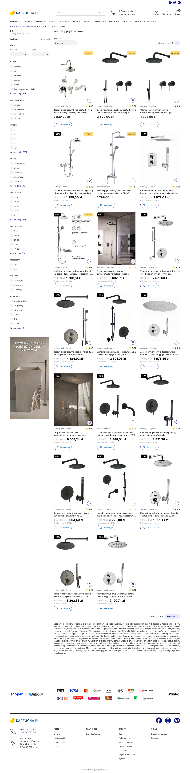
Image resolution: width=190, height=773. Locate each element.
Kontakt (57, 734)
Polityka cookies (60, 738)
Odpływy (122, 750)
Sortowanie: (58, 38)
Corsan (17, 80)
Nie (15, 269)
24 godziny (18, 306)
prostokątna (19, 109)
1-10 (16, 197)
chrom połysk (19, 163)
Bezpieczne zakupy (159, 734)
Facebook (155, 738)
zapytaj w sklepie (21, 301)
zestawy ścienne (60, 187)
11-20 (16, 202)
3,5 (15, 148)
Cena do (35, 50)
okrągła (17, 105)
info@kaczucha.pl (127, 11)
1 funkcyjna (18, 281)
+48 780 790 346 (127, 14)
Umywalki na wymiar (127, 754)
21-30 (16, 206)
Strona (161, 43)
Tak (15, 265)
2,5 (15, 139)
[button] (105, 13)
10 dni (16, 323)
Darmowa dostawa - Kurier (24, 89)
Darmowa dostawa (126, 742)
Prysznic (44, 26)
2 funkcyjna (18, 285)
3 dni (16, 314)
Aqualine (17, 67)
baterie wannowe (104, 429)
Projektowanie (124, 738)
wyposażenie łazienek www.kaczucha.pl (24, 26)
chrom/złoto (19, 177)
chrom (16, 168)
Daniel (16, 85)
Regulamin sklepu (60, 742)
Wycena (122, 759)
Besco (16, 71)
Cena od (13, 50)
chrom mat (18, 172)
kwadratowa (19, 114)
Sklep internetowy (95, 770)
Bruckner (17, 76)
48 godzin (18, 310)
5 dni (16, 319)
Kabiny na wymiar (126, 746)
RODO (56, 746)
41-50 (16, 215)
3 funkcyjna (19, 290)
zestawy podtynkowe (62, 106)
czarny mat (18, 181)
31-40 (16, 211)
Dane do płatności (93, 734)
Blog (120, 734)
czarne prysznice (104, 509)
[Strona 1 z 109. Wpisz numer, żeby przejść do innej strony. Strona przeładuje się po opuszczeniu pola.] (165, 43)
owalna (17, 118)
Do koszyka (63, 124)
